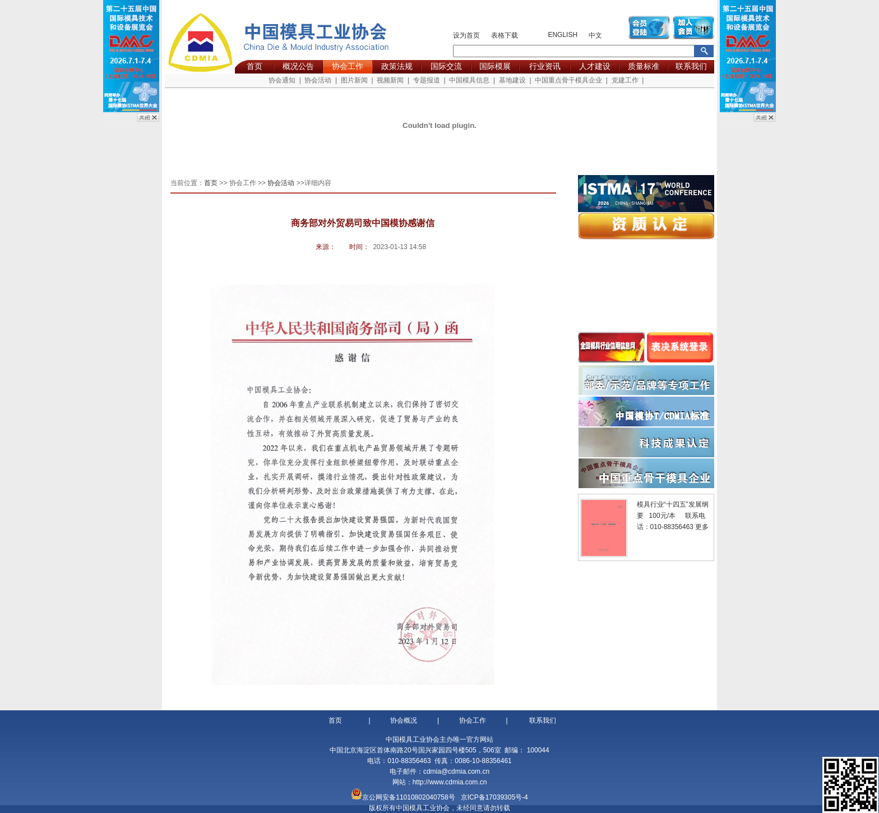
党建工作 (625, 80)
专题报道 (426, 80)
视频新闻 (390, 80)
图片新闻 (354, 80)
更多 (702, 527)
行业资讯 (545, 66)
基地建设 (512, 80)
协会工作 (347, 66)
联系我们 (691, 66)
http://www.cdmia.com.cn (450, 782)
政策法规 (397, 66)
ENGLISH (562, 35)
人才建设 (594, 66)
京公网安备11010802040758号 (408, 797)
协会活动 (317, 80)
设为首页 (466, 35)
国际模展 (495, 66)
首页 (254, 66)
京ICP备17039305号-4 (494, 797)
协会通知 (282, 80)
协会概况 (403, 720)
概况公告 (298, 66)
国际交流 (446, 66)
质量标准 (643, 66)
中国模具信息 (469, 80)
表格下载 (504, 35)
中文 (595, 35)
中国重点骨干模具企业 (568, 80)
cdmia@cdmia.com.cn (456, 771)
